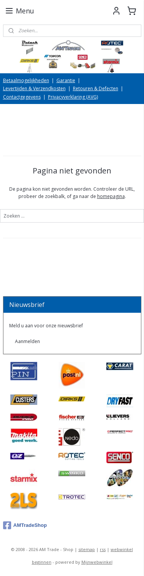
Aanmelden (27, 341)
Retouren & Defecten (95, 88)
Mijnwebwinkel (97, 562)
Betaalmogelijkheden (26, 80)
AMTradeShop (25, 525)
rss (103, 549)
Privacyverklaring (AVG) (73, 97)
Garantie (65, 80)
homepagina (111, 196)
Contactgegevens (22, 97)
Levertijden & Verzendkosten (34, 88)
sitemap (86, 549)
